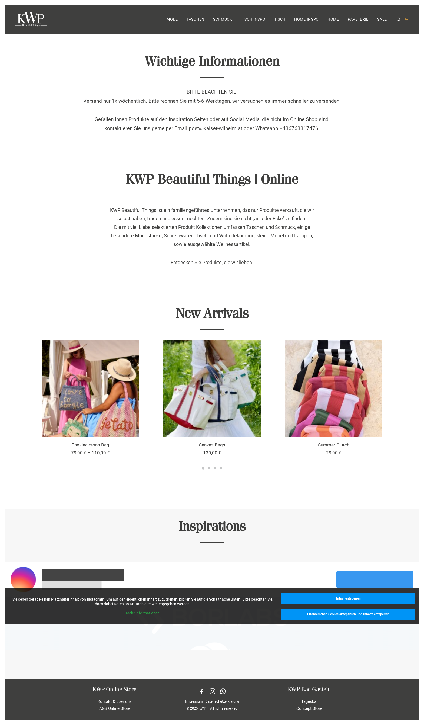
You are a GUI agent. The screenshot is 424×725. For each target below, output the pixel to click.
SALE (382, 20)
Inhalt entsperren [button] (348, 598)
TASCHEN (195, 20)
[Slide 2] (209, 468)
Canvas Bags (212, 445)
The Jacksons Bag (90, 445)
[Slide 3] (215, 468)
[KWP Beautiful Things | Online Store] (31, 19)
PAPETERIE (358, 20)
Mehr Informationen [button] (143, 613)
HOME (333, 20)
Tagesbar (309, 701)
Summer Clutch (333, 445)
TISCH (280, 20)
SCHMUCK (222, 20)
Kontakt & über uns (115, 701)
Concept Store (309, 708)
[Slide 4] (221, 468)
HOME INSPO (306, 20)
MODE (172, 20)
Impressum (194, 701)
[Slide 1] (203, 468)
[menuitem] (172, 19)
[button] (400, 20)
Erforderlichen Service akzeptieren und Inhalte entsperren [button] (348, 614)
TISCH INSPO (253, 20)
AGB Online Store (114, 708)
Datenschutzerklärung (222, 701)
